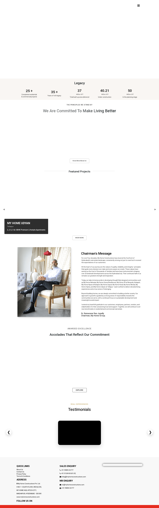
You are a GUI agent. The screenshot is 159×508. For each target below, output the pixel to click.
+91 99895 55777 (67, 470)
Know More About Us (79, 161)
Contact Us (20, 472)
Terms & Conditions (23, 476)
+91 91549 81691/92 (68, 473)
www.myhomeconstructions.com (28, 497)
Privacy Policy (21, 474)
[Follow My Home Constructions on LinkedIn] (31, 504)
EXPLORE (79, 390)
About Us (20, 469)
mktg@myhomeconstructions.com (74, 477)
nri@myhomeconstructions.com (73, 485)
